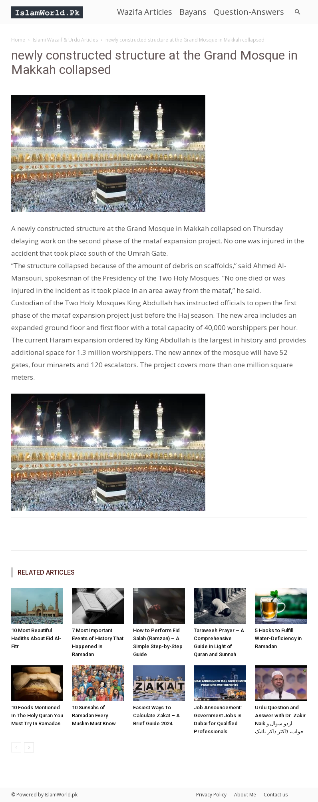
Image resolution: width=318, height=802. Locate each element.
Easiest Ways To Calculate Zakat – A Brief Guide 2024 (156, 715)
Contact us (276, 794)
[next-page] (29, 747)
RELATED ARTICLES (46, 572)
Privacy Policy (211, 794)
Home (18, 39)
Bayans (193, 11)
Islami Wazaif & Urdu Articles (65, 39)
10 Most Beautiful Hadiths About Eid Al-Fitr (36, 638)
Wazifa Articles (144, 11)
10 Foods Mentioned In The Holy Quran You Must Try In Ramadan (37, 715)
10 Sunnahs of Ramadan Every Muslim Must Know (94, 715)
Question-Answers (249, 11)
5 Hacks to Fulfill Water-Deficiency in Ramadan (278, 638)
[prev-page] (16, 747)
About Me (245, 794)
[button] (297, 12)
